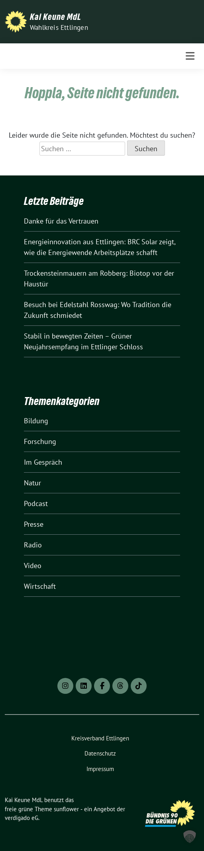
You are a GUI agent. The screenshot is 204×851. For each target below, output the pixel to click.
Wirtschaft (40, 586)
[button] (189, 836)
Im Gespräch (43, 462)
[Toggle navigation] (190, 55)
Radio (33, 544)
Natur (32, 482)
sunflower (66, 809)
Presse (33, 524)
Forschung (40, 441)
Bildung (36, 420)
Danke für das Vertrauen (61, 221)
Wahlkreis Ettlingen (59, 27)
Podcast (36, 503)
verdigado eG (21, 818)
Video (32, 565)
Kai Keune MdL (55, 17)
